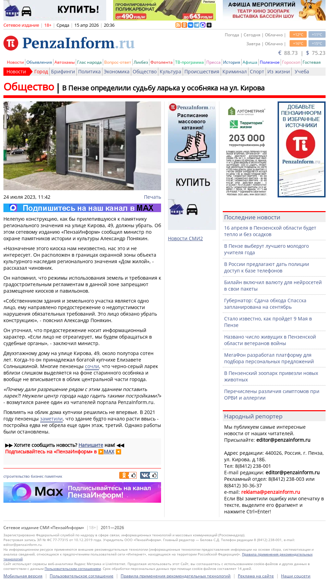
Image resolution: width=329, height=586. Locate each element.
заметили (51, 418)
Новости (15, 62)
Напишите (90, 445)
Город (41, 71)
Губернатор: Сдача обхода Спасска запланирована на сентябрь (265, 303)
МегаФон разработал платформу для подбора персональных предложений (269, 358)
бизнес (37, 476)
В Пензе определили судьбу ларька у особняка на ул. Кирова (163, 88)
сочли (92, 366)
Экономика (117, 71)
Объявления (39, 62)
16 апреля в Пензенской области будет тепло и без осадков (270, 230)
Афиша (250, 62)
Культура (170, 71)
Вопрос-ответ (117, 62)
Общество (145, 71)
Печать (152, 197)
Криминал (234, 71)
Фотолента (161, 62)
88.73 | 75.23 (302, 52)
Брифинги (63, 71)
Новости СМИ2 (185, 238)
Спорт (257, 71)
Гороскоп (291, 62)
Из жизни (278, 71)
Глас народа (89, 62)
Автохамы (64, 62)
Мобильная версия (22, 576)
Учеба (302, 71)
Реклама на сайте (256, 576)
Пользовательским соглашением (73, 568)
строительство (16, 476)
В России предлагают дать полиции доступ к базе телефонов (266, 267)
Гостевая (312, 62)
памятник (53, 476)
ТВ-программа (189, 62)
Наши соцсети (295, 576)
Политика (89, 71)
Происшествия (201, 71)
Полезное (270, 62)
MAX (109, 451)
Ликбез (141, 62)
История (231, 62)
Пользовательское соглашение (81, 576)
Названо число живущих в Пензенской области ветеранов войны (270, 339)
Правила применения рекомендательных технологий (176, 576)
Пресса (213, 62)
